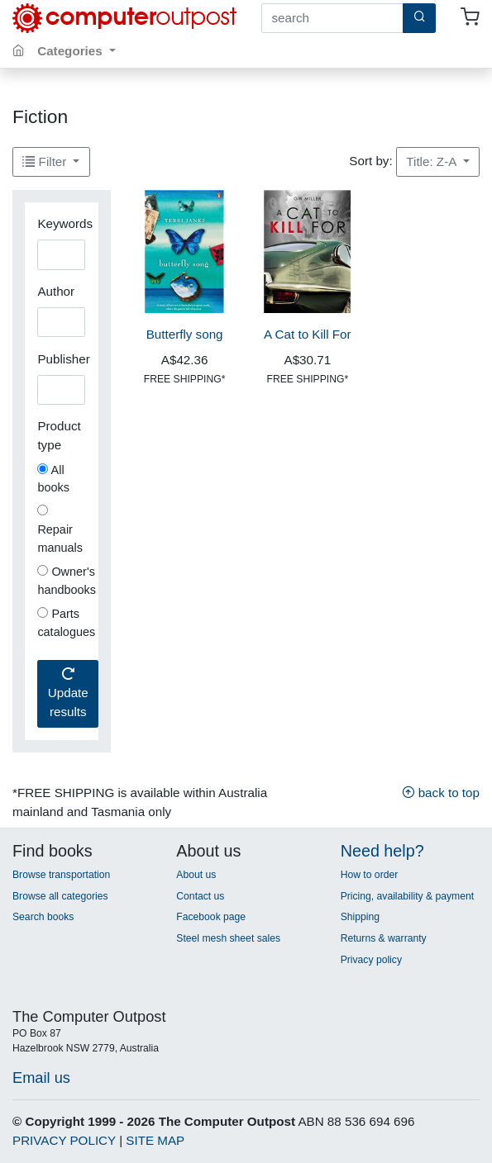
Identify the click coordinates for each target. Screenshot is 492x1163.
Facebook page (211, 917)
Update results (68, 693)
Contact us (200, 896)
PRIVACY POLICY (64, 1140)
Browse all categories (60, 896)
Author (55, 291)
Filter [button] (45, 161)
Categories (71, 51)
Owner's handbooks (66, 580)
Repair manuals (60, 529)
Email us (41, 1077)
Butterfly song (184, 334)
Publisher (63, 359)
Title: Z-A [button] (432, 161)
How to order (370, 875)
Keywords (65, 223)
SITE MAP (155, 1140)
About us (196, 875)
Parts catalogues (66, 622)
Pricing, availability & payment (407, 896)
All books (53, 479)
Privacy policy (371, 960)
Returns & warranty (384, 938)
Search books (43, 917)
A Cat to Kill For (307, 334)
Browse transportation (61, 875)
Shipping (360, 917)
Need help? (382, 851)
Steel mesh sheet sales (228, 938)
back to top (441, 793)
